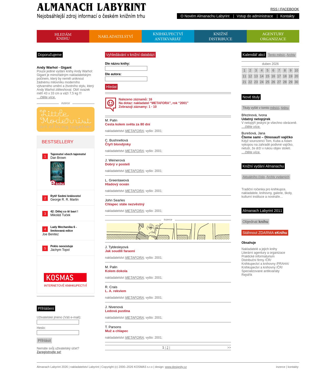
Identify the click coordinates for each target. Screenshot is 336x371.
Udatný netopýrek (256, 119)
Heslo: (41, 328)
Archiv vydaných (277, 177)
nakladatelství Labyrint (84, 366)
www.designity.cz (176, 366)
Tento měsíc (276, 55)
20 (296, 76)
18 (284, 76)
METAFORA (134, 131)
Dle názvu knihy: (117, 63)
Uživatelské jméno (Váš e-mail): (59, 317)
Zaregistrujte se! (49, 352)
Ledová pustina (117, 311)
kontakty (293, 366)
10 (296, 70)
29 (290, 82)
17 (279, 76)
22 (250, 82)
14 (261, 76)
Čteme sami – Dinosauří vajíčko (267, 137)
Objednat (255, 222)
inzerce (280, 366)
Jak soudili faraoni (120, 251)
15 (267, 76)
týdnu (284, 108)
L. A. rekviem (115, 291)
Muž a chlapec (116, 331)
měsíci (274, 108)
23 (256, 82)
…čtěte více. (46, 97)
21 (244, 82)
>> (229, 347)
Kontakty (287, 16)
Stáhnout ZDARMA (265, 233)
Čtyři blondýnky (118, 144)
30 (296, 82)
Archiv (291, 55)
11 (244, 76)
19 (290, 76)
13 (256, 76)
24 (261, 82)
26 (273, 82)
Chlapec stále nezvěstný (124, 204)
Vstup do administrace (255, 16)
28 (284, 82)
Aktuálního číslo (254, 177)
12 (250, 76)
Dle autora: (113, 74)
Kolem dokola (116, 271)
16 (273, 76)
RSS (273, 9)
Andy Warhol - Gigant (54, 67)
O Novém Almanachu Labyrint (205, 16)
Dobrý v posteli (117, 164)
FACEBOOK (289, 9)
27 (279, 82)
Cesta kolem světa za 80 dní (127, 124)
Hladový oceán (117, 184)
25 (267, 82)
